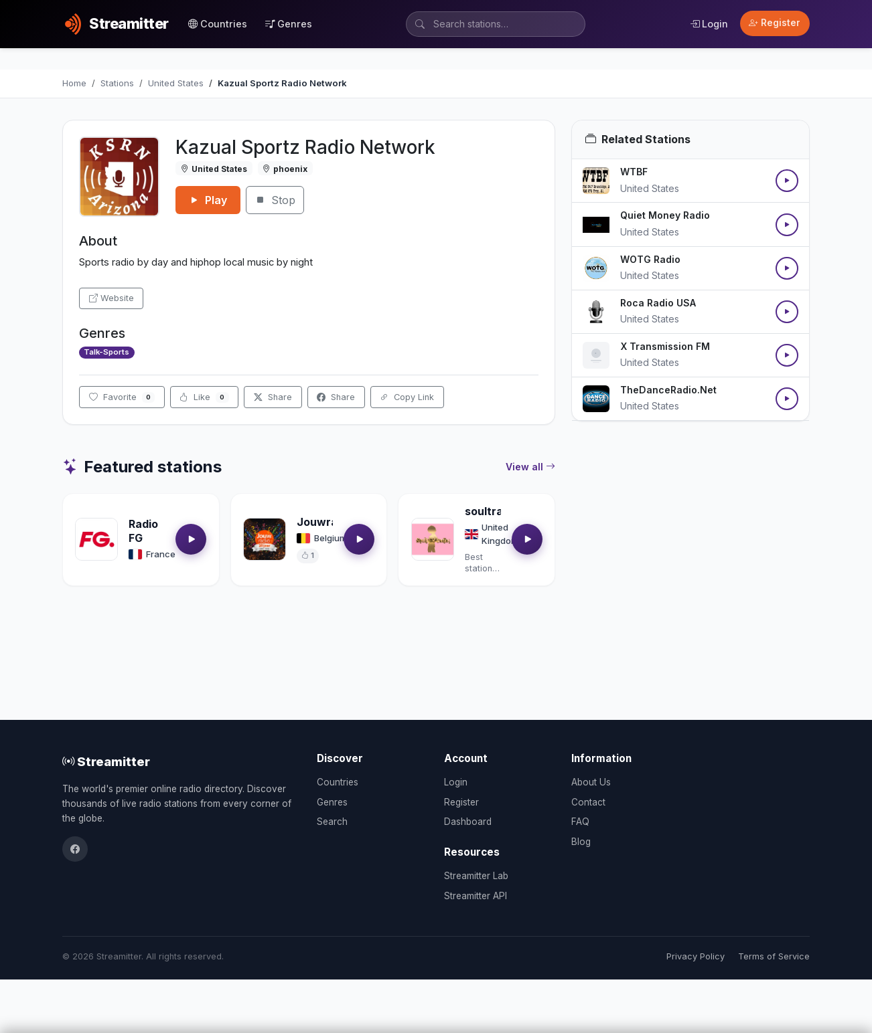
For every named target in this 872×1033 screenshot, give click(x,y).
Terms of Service (774, 956)
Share (273, 397)
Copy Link (407, 397)
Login (709, 23)
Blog (581, 841)
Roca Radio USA (658, 302)
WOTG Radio (650, 259)
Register (774, 22)
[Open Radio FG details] (96, 539)
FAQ (580, 821)
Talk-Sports (106, 352)
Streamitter (106, 761)
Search (332, 821)
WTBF (634, 171)
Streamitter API (475, 895)
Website (111, 298)
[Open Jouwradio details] (264, 539)
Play (208, 200)
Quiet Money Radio (665, 215)
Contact (588, 802)
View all (530, 467)
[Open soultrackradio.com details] (432, 539)
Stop (275, 200)
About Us (591, 782)
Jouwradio (325, 522)
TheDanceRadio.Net (668, 389)
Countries (217, 23)
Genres (288, 23)
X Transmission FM (665, 346)
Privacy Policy (695, 956)
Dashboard (468, 821)
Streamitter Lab (476, 875)
